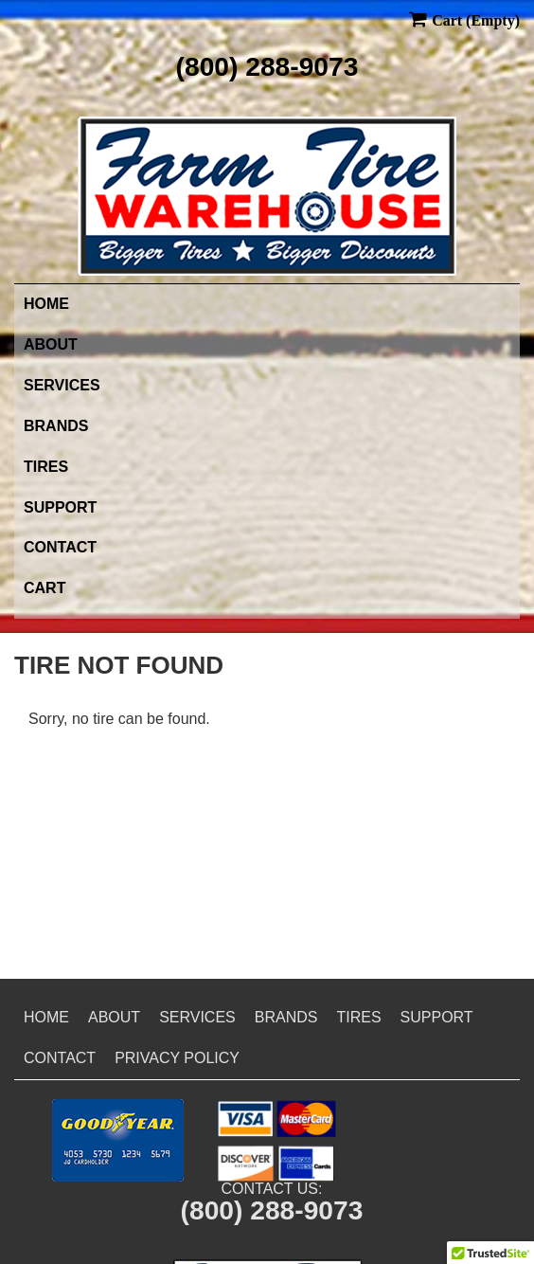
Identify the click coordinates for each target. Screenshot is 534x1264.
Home (46, 304)
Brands (56, 426)
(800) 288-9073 (267, 66)
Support (60, 507)
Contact (60, 547)
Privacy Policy (177, 1058)
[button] (118, 1140)
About (51, 344)
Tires (46, 467)
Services (62, 385)
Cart (44, 588)
